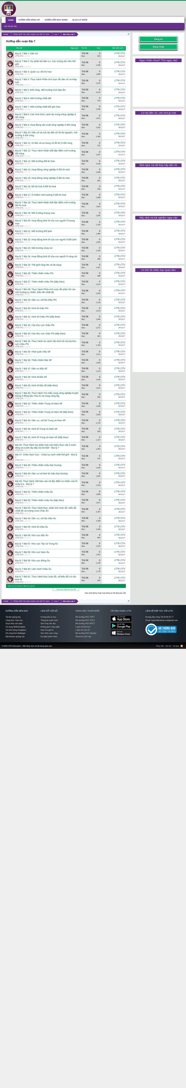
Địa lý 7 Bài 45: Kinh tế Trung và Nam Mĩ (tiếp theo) (41, 437)
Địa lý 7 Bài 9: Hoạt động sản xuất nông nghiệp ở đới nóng (45, 125)
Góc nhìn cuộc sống (49, 633)
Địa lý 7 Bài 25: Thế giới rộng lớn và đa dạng (38, 265)
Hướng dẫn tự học (48, 617)
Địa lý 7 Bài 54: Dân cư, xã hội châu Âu (35, 518)
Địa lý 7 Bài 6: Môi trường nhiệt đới (33, 98)
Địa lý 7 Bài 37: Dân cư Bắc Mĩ (31, 368)
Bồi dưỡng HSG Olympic (86, 633)
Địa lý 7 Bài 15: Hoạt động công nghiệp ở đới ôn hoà (42, 178)
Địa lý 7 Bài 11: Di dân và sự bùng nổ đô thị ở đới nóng (43, 143)
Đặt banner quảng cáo (15, 636)
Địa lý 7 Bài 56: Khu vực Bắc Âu (31, 535)
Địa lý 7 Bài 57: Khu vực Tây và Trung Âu (36, 543)
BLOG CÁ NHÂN (79, 20)
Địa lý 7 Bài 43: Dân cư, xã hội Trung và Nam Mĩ (40, 420)
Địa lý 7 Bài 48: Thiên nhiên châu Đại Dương (38, 465)
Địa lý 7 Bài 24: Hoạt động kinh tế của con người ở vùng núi (46, 256)
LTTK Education (53, 644)
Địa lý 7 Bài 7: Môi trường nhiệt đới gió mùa (37, 106)
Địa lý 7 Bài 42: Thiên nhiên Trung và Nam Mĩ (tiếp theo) (44, 412)
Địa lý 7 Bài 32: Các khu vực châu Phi (34, 325)
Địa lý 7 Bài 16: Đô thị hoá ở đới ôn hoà (35, 186)
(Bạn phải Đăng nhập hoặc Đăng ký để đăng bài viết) (105, 593)
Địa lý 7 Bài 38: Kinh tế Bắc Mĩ (31, 377)
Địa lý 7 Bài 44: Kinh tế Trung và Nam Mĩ (36, 429)
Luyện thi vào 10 (83, 630)
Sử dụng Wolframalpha (15, 627)
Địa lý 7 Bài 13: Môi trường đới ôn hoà (35, 161)
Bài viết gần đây (10, 26)
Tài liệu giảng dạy (13, 617)
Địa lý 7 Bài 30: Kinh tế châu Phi (31, 308)
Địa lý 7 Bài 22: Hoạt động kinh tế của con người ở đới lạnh (46, 239)
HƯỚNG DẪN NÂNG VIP (29, 20)
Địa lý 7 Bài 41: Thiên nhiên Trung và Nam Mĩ (38, 403)
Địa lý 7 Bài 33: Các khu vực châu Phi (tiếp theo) (40, 333)
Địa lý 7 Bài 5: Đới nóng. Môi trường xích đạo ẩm (40, 90)
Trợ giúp (175, 646)
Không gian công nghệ (50, 627)
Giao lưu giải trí (47, 630)
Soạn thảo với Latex (14, 623)
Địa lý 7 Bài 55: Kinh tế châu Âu (31, 527)
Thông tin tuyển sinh (49, 620)
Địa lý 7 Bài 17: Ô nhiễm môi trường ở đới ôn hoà (40, 195)
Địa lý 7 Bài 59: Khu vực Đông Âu (32, 560)
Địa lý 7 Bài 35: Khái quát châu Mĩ (32, 351)
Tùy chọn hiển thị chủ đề (66, 589)
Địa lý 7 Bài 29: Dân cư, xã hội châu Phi (36, 300)
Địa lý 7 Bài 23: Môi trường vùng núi (33, 248)
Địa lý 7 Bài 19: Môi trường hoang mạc (35, 213)
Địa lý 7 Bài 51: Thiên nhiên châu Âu (34, 492)
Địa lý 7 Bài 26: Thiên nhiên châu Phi (34, 273)
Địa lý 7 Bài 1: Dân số (26, 53)
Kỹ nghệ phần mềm (49, 636)
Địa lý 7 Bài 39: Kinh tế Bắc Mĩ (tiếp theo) (36, 385)
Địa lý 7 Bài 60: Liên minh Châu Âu (33, 569)
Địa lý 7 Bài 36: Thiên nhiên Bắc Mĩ (33, 360)
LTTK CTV (19, 56)
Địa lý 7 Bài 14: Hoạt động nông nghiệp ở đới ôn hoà (42, 169)
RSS (182, 646)
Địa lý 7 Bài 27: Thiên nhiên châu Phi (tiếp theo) (40, 281)
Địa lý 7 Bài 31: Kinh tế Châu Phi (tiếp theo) (37, 316)
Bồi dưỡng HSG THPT (85, 617)
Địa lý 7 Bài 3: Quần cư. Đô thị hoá (33, 71)
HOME (11, 20)
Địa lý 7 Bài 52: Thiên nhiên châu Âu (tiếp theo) (39, 500)
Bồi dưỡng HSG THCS (85, 620)
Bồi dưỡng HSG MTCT (85, 623)
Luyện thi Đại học (83, 627)
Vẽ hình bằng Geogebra (16, 630)
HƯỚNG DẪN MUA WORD (56, 20)
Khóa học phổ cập (83, 636)
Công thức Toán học (14, 620)
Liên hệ (168, 646)
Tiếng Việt (160, 646)
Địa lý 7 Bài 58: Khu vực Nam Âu (32, 552)
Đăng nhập (158, 46)
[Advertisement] (158, 83)
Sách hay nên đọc (48, 623)
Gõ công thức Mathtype (15, 633)
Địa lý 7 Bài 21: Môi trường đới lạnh (33, 231)
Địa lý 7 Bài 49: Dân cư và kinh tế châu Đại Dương (41, 473)
